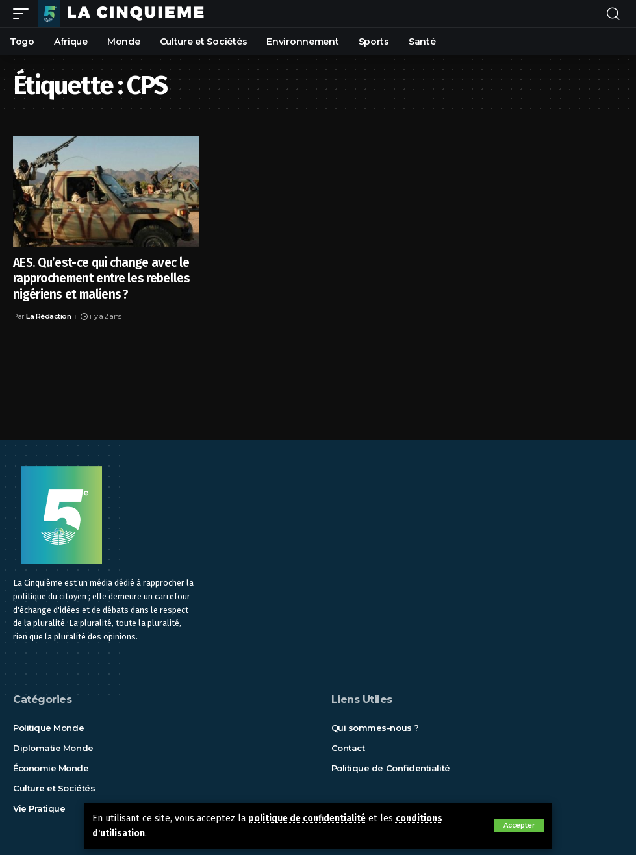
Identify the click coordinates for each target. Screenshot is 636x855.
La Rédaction (48, 316)
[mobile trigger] (24, 13)
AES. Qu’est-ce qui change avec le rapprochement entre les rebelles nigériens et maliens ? (101, 278)
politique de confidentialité (310, 818)
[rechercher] (613, 13)
